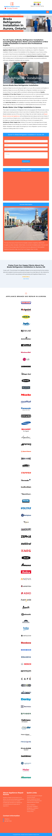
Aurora (4, 14)
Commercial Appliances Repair (34, 795)
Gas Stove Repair (31, 797)
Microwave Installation (32, 806)
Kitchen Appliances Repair (33, 799)
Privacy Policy (30, 811)
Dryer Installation (31, 804)
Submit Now (26, 161)
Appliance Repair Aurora (34, 834)
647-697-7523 (8, 821)
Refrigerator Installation (32, 808)
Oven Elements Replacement (34, 800)
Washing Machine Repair (33, 802)
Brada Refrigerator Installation (14, 14)
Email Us (7, 818)
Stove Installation (31, 809)
